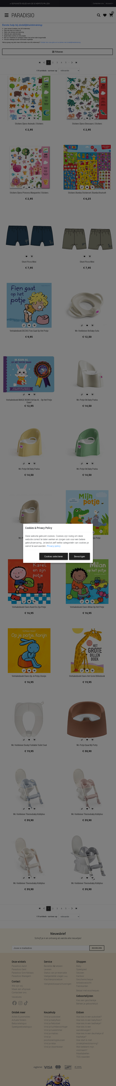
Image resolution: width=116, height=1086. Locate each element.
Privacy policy (54, 546)
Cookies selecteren (53, 556)
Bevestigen (79, 556)
